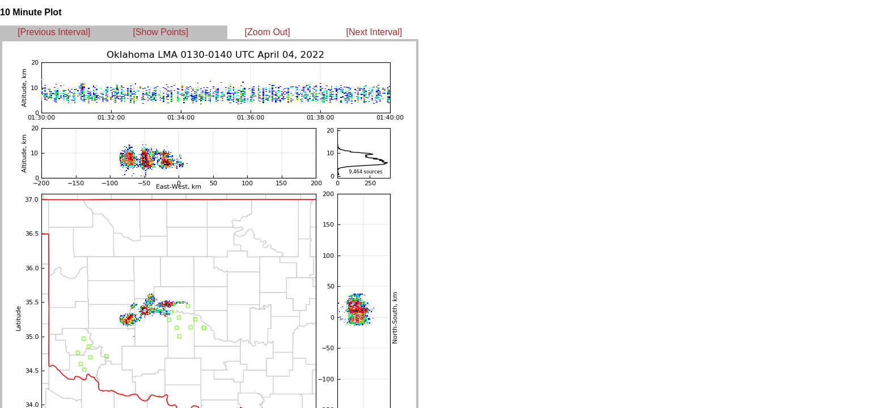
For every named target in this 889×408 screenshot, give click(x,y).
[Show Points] (160, 32)
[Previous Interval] (54, 32)
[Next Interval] (374, 32)
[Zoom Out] (267, 32)
